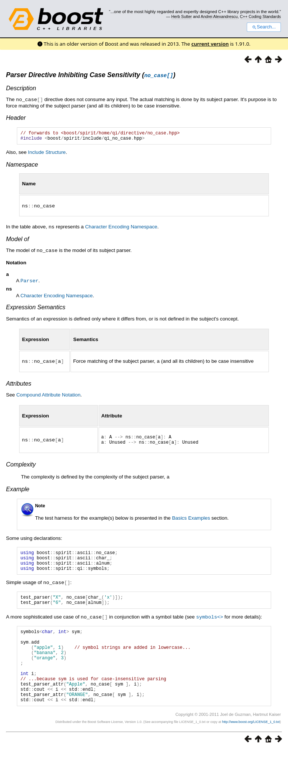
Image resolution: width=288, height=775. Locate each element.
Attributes (19, 385)
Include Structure (47, 154)
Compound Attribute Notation (48, 396)
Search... (264, 27)
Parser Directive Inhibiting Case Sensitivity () (91, 75)
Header (16, 117)
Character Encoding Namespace (121, 228)
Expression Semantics (35, 309)
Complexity (21, 468)
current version (210, 43)
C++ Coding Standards (260, 16)
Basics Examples (191, 521)
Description (21, 88)
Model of (17, 240)
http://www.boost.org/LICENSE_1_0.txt (251, 747)
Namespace (22, 166)
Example (17, 492)
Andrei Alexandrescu (219, 16)
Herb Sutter (181, 16)
